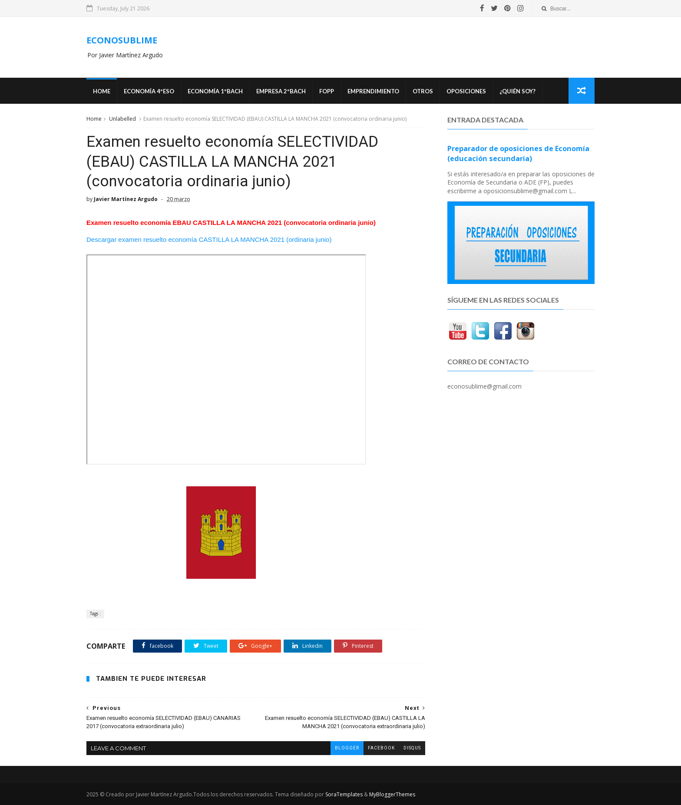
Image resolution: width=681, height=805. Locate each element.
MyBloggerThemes (392, 794)
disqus (412, 748)
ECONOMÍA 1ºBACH (215, 91)
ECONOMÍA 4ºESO (149, 91)
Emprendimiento (373, 91)
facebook (381, 748)
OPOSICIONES (466, 91)
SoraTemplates (344, 794)
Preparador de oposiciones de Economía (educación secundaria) (518, 153)
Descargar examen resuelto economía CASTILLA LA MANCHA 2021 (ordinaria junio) (208, 239)
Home (101, 91)
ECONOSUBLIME (121, 40)
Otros (423, 91)
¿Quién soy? (517, 91)
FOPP (326, 91)
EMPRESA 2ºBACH (281, 91)
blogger (347, 748)
